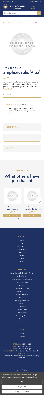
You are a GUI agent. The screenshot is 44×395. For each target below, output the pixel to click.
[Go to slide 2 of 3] (22, 218)
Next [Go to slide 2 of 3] (40, 200)
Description (12, 127)
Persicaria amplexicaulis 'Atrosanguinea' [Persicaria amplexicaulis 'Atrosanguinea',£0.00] (12, 208)
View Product (12, 215)
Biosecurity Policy (22, 282)
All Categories (22, 313)
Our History (22, 297)
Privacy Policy (22, 310)
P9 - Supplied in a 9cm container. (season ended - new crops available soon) (22, 111)
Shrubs (22, 258)
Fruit (22, 243)
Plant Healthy (22, 285)
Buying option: (17, 104)
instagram (22, 336)
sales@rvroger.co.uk (11, 1)
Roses (22, 240)
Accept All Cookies (22, 391)
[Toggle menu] (38, 7)
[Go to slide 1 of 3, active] (18, 218)
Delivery (10, 148)
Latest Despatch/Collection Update (22, 273)
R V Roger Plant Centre (22, 288)
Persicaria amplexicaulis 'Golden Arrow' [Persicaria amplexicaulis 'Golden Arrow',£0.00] (32, 208)
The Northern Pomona (22, 294)
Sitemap (22, 319)
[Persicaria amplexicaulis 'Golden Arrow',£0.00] (32, 196)
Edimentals (22, 249)
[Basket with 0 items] (33, 7)
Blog (22, 322)
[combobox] (20, 13)
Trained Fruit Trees (22, 246)
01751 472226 (37, 1)
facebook (22, 333)
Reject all (22, 386)
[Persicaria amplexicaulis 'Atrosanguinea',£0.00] (12, 196)
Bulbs (22, 262)
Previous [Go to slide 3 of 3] (4, 200)
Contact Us (22, 307)
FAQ (7, 138)
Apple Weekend (22, 276)
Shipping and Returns (22, 300)
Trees (22, 255)
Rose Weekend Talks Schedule (22, 279)
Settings (22, 382)
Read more (7, 89)
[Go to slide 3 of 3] (25, 218)
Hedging (22, 252)
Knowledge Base (22, 316)
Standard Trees (22, 291)
